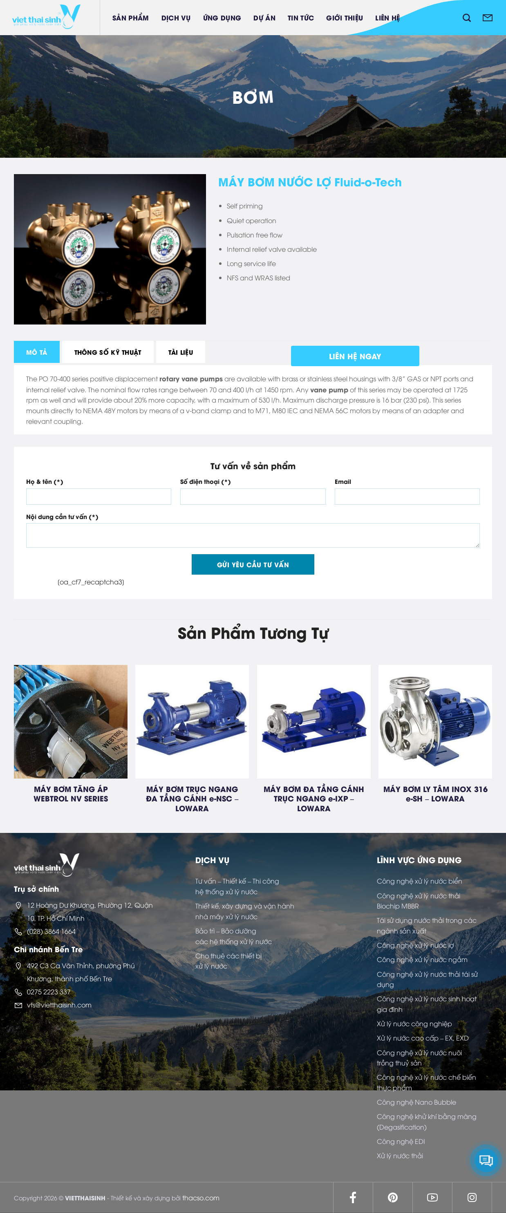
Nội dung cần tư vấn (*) (62, 516)
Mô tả (36, 351)
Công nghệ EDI (401, 1141)
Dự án (264, 17)
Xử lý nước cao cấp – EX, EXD (423, 1037)
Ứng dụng (222, 17)
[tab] (37, 352)
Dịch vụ (176, 17)
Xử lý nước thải (400, 1155)
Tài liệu (180, 351)
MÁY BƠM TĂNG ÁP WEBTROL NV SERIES (71, 793)
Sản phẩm (130, 17)
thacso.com (200, 1197)
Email (343, 481)
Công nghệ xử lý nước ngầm (422, 959)
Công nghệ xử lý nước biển (419, 880)
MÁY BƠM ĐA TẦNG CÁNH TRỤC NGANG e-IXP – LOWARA (314, 798)
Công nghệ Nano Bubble (416, 1101)
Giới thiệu (344, 17)
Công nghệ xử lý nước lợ (415, 944)
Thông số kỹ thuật (107, 351)
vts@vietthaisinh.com (59, 1004)
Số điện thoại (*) (205, 481)
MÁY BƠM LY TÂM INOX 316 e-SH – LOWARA (435, 793)
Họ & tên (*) (44, 481)
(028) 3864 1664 (51, 931)
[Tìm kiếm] (467, 17)
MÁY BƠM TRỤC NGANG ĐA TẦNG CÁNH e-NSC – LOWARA (192, 798)
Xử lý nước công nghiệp (414, 1023)
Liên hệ (387, 17)
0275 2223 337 (49, 991)
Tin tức (301, 17)
